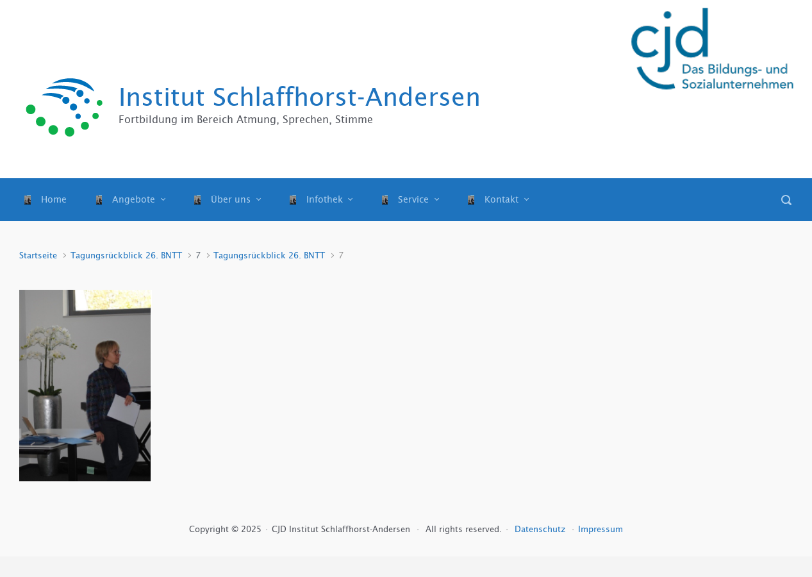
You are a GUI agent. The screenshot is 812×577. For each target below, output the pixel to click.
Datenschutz (541, 529)
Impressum (600, 529)
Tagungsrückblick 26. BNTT (126, 255)
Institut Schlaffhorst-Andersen (300, 97)
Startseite (38, 255)
